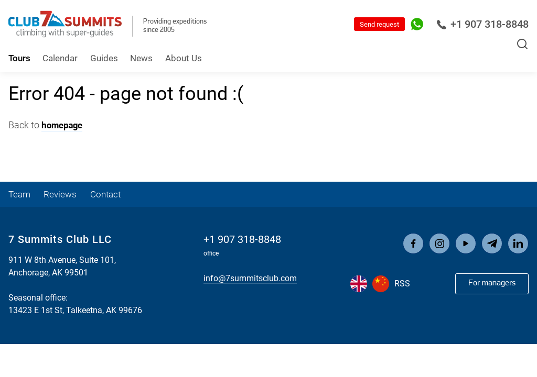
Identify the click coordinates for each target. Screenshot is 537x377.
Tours (19, 58)
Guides (104, 58)
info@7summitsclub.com (250, 278)
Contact (105, 194)
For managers (491, 283)
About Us (183, 58)
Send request (379, 24)
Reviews (60, 194)
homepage (61, 126)
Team (19, 194)
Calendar (60, 58)
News (141, 58)
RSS (402, 284)
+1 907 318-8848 (482, 24)
